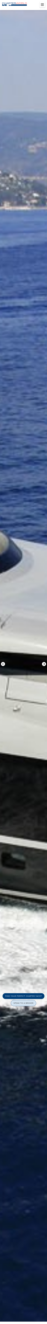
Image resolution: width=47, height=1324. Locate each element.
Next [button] (44, 664)
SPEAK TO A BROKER (24, 1003)
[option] (23, 662)
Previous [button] (3, 664)
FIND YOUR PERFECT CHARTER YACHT (23, 996)
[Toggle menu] (42, 4)
